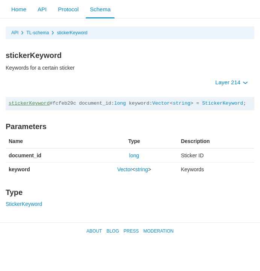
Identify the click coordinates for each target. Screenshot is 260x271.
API (42, 9)
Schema (100, 9)
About (94, 231)
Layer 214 (231, 82)
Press (131, 231)
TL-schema (37, 32)
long (120, 103)
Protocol (68, 9)
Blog (112, 231)
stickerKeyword (72, 32)
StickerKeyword (222, 103)
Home (18, 9)
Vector (161, 103)
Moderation (158, 231)
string (181, 103)
